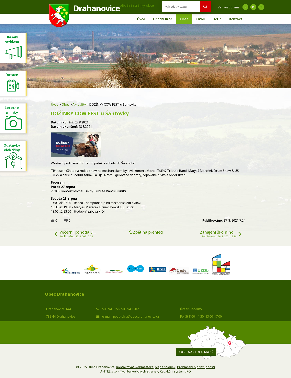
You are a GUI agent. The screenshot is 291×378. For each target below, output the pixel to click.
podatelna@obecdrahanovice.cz (136, 316)
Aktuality (79, 104)
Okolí (200, 19)
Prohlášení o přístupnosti (196, 367)
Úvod (141, 19)
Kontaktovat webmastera (134, 367)
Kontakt (235, 19)
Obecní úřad (162, 19)
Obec (184, 19)
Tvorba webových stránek (139, 371)
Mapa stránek (165, 367)
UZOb (217, 19)
